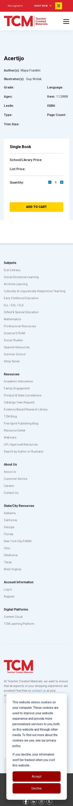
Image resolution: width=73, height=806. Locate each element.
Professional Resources (20, 326)
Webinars (10, 437)
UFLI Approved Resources (21, 444)
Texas (8, 562)
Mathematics (12, 319)
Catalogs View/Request (19, 402)
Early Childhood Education (21, 298)
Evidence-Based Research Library (26, 409)
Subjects (10, 263)
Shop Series (12, 361)
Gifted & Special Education (21, 312)
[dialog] (36, 746)
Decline (36, 788)
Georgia (9, 527)
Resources (11, 374)
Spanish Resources (17, 347)
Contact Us (11, 492)
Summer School (15, 354)
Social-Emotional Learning (21, 277)
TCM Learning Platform (19, 623)
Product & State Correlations (22, 395)
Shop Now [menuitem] (41, 5)
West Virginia (12, 569)
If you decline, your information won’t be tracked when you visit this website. (33, 760)
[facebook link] (26, 801)
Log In (8, 589)
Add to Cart (36, 207)
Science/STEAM (14, 333)
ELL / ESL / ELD (14, 305)
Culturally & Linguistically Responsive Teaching (34, 291)
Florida (8, 534)
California (10, 520)
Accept (36, 776)
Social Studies (13, 340)
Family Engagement (17, 388)
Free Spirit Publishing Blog (21, 423)
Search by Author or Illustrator (24, 451)
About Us (10, 464)
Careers (9, 485)
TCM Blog (10, 416)
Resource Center (15, 430)
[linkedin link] (34, 801)
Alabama (10, 513)
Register (9, 596)
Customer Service (15, 478)
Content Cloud (13, 616)
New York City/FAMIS (18, 541)
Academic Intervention (18, 381)
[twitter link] (49, 801)
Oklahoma (11, 555)
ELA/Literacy (12, 270)
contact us (39, 690)
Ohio (7, 548)
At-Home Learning (15, 284)
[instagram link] (41, 801)
